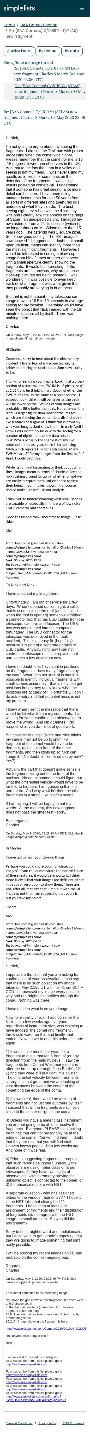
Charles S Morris (35, 117)
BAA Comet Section (38, 25)
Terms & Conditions (19, 1423)
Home (9, 25)
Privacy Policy (47, 1423)
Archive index (18, 50)
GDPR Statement (73, 1423)
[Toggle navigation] (82, 8)
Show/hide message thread (28, 62)
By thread (47, 50)
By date (72, 50)
